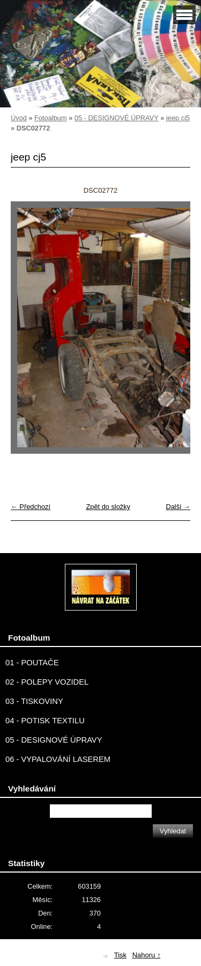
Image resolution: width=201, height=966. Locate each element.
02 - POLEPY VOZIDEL (46, 682)
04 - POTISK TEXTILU (45, 720)
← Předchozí (30, 507)
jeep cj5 (178, 118)
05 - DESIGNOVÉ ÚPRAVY (117, 118)
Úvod (19, 118)
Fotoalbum (50, 118)
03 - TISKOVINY (34, 701)
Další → (178, 507)
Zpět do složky (108, 507)
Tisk (120, 955)
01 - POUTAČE (32, 662)
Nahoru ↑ (146, 955)
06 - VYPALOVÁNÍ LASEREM (57, 759)
